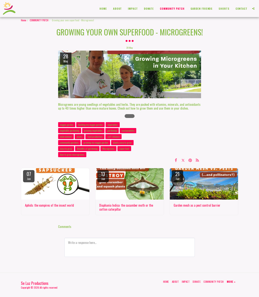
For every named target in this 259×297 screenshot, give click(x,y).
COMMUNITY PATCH (39, 20)
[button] (253, 8)
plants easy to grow (122, 142)
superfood (124, 148)
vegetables (112, 125)
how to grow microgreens (72, 154)
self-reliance (113, 137)
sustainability (128, 130)
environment (66, 137)
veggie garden (66, 125)
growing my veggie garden (95, 142)
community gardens (69, 142)
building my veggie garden (90, 125)
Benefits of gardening (87, 148)
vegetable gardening (69, 130)
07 (28, 175)
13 (103, 175)
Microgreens (108, 148)
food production (95, 137)
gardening (112, 130)
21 (177, 175)
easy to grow (66, 148)
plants (80, 137)
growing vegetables (93, 130)
